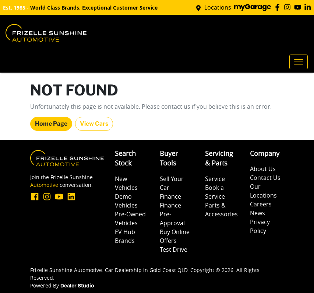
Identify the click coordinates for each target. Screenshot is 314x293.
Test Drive (173, 249)
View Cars (94, 123)
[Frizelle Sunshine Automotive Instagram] (289, 7)
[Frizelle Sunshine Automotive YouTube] (299, 7)
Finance (170, 196)
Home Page (51, 123)
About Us (263, 169)
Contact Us (265, 178)
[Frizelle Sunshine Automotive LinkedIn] (309, 7)
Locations (217, 7)
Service (215, 179)
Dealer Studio (77, 286)
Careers (261, 204)
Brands (125, 241)
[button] (298, 62)
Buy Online (175, 232)
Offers (168, 241)
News (257, 213)
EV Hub (125, 232)
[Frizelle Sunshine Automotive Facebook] (279, 7)
